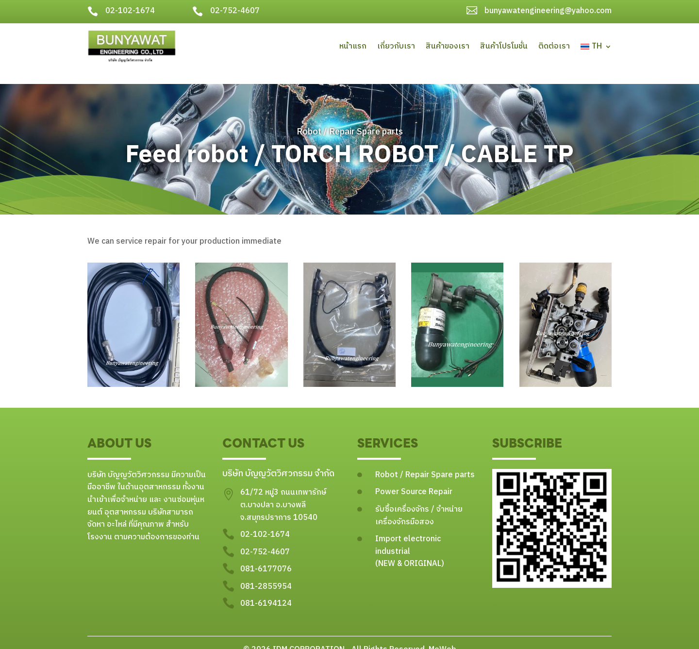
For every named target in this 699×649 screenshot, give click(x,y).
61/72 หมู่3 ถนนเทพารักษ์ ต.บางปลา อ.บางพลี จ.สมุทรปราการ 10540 (283, 491)
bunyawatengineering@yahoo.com (548, 10)
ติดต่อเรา (554, 46)
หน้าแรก (352, 46)
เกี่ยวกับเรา (396, 46)
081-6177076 (266, 555)
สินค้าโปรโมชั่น (504, 46)
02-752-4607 (235, 10)
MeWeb (441, 635)
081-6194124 (266, 590)
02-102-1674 (130, 10)
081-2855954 (266, 572)
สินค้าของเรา (447, 46)
